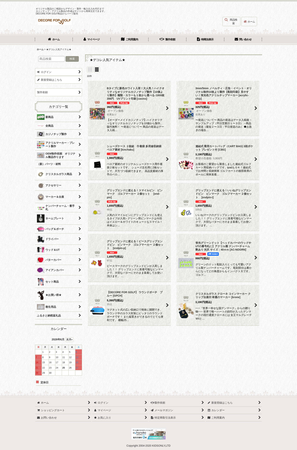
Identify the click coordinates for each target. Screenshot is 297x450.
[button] (231, 21)
